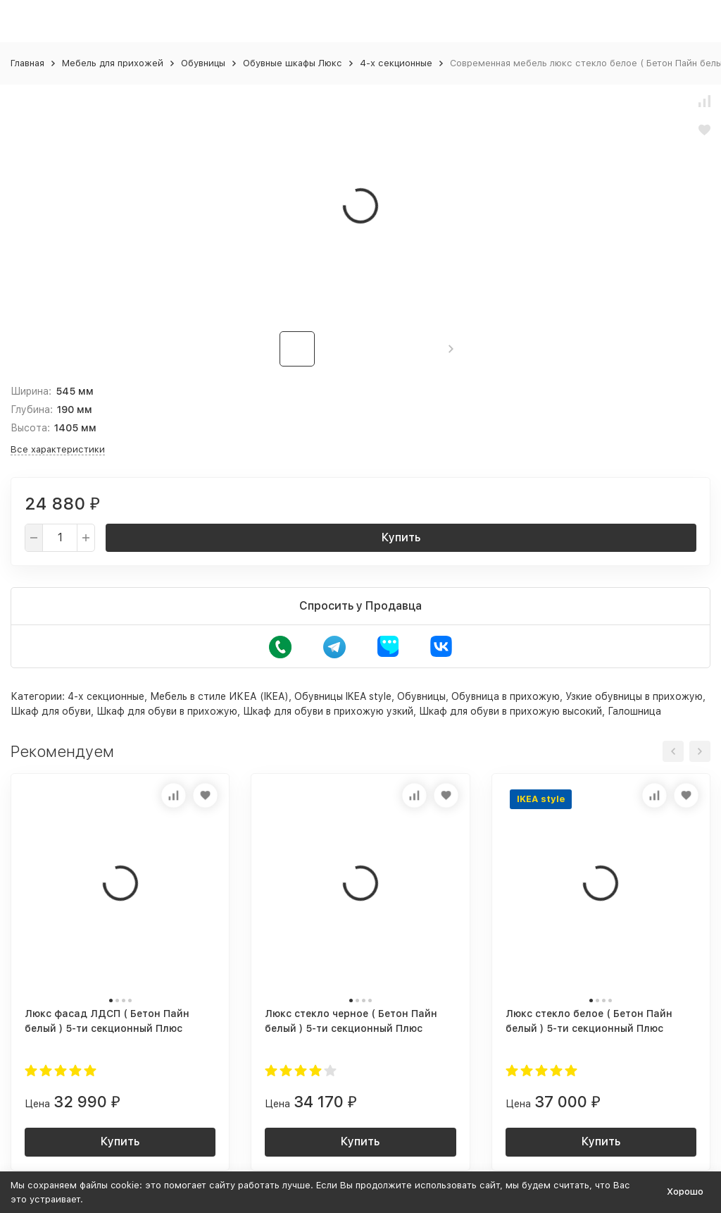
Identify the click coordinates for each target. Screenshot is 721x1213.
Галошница (634, 711)
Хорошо (685, 1191)
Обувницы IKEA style (342, 696)
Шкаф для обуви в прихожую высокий (510, 711)
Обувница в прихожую (505, 696)
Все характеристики (58, 449)
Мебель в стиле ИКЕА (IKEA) (219, 696)
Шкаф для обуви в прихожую (166, 711)
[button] (451, 349)
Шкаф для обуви (51, 711)
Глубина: (32, 409)
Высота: (30, 427)
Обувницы (203, 63)
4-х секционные (396, 63)
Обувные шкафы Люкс (292, 63)
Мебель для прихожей (112, 63)
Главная (27, 63)
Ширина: (31, 391)
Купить (401, 537)
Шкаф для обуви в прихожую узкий (328, 711)
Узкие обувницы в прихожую (634, 696)
